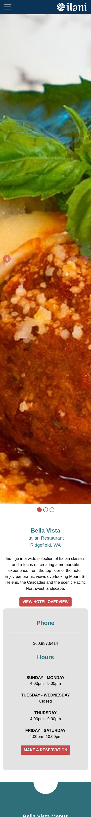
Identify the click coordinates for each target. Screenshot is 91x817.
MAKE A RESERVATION (45, 750)
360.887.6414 (45, 643)
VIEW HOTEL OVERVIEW (46, 602)
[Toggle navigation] (7, 6)
